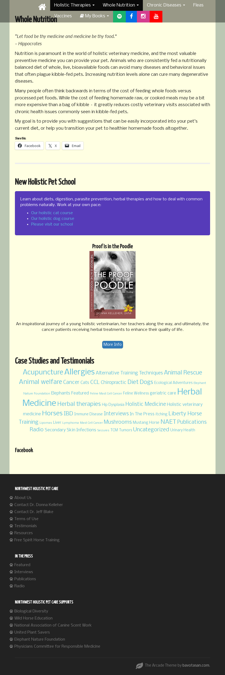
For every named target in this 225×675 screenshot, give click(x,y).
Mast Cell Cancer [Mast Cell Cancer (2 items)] (91, 423)
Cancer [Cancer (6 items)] (71, 382)
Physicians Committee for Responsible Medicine (57, 646)
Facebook (24, 450)
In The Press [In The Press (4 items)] (142, 414)
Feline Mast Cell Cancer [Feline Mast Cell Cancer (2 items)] (106, 393)
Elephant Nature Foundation (39, 639)
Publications (25, 579)
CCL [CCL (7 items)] (95, 382)
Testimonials (25, 526)
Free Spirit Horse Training (37, 540)
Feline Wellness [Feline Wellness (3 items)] (136, 394)
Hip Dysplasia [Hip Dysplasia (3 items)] (113, 405)
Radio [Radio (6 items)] (37, 430)
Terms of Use (26, 519)
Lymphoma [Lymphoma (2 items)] (70, 423)
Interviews (23, 572)
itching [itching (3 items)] (162, 414)
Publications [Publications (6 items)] (192, 422)
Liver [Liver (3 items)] (57, 423)
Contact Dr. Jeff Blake (33, 512)
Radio (19, 586)
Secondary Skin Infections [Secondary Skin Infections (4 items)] (70, 430)
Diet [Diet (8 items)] (133, 382)
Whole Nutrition (121, 5)
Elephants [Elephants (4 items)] (60, 393)
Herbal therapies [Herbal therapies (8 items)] (79, 404)
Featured (22, 565)
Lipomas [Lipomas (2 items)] (46, 423)
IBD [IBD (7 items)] (68, 414)
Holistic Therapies (74, 5)
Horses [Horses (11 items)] (52, 413)
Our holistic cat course (52, 213)
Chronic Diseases (166, 5)
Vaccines (63, 16)
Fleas (198, 5)
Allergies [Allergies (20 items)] (79, 372)
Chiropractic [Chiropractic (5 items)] (113, 382)
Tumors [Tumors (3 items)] (125, 430)
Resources (23, 533)
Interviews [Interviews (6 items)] (116, 414)
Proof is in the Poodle (112, 246)
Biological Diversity (31, 611)
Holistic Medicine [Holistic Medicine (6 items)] (146, 404)
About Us (22, 498)
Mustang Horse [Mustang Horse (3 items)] (146, 423)
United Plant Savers (32, 632)
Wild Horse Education (33, 618)
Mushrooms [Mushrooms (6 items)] (118, 422)
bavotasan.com (195, 666)
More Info (113, 345)
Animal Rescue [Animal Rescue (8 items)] (183, 373)
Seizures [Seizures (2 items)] (103, 430)
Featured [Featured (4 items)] (80, 393)
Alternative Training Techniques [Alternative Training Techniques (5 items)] (129, 373)
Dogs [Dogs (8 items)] (146, 382)
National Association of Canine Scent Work (53, 625)
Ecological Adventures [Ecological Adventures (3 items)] (173, 383)
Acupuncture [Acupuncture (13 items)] (43, 372)
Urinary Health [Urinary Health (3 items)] (182, 430)
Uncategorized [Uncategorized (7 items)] (151, 430)
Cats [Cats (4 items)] (85, 382)
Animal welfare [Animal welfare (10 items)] (40, 382)
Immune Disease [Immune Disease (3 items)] (88, 414)
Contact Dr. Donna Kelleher (38, 505)
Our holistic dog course (52, 219)
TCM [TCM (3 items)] (114, 430)
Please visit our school (52, 224)
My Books (94, 16)
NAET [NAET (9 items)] (168, 422)
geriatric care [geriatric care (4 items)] (163, 393)
